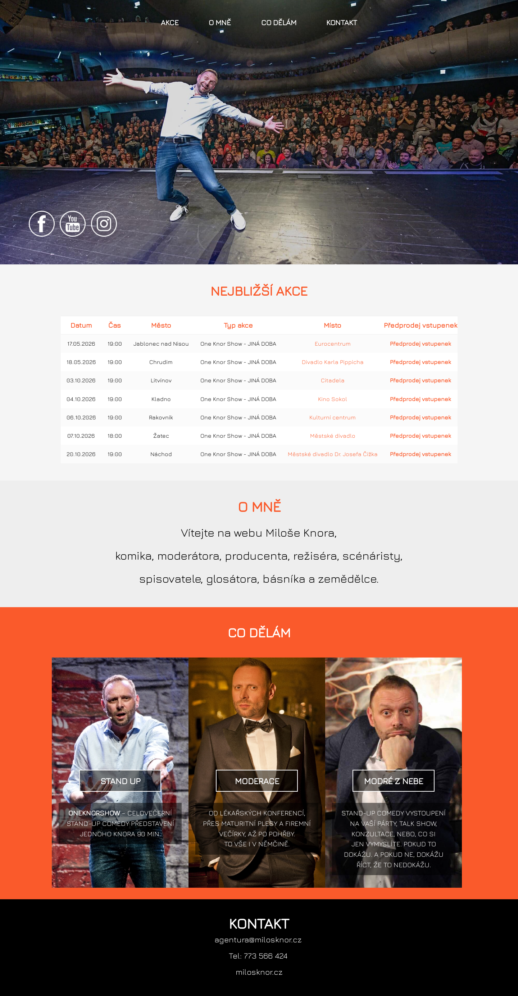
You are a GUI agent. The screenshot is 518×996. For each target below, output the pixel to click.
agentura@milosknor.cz (258, 939)
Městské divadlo (332, 435)
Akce (170, 22)
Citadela (333, 380)
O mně (220, 22)
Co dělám (278, 22)
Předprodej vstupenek (420, 343)
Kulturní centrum (332, 417)
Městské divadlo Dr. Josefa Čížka (333, 454)
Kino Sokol (332, 399)
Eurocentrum (333, 343)
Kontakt (341, 22)
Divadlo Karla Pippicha (333, 362)
